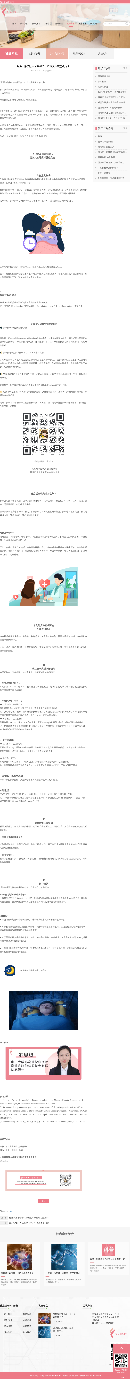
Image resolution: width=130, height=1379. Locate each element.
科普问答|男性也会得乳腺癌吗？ (112, 102)
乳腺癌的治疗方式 (106, 147)
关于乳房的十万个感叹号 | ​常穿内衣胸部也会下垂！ (29, 1223)
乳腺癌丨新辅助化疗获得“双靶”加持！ (112, 152)
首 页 (14, 25)
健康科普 (59, 25)
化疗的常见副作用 (106, 142)
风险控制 (102, 54)
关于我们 (24, 25)
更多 (125, 68)
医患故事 (82, 25)
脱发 (100, 136)
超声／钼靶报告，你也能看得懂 (112, 92)
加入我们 (27, 1332)
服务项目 (36, 25)
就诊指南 (47, 25)
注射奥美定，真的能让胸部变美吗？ (112, 178)
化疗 (11, 1211)
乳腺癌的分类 (104, 76)
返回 (43, 1201)
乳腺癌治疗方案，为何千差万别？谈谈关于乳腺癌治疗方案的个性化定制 (112, 162)
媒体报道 (27, 1314)
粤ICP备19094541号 (93, 1376)
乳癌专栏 (71, 25)
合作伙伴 (27, 1320)
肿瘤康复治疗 (80, 54)
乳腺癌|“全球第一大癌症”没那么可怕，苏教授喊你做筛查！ (112, 118)
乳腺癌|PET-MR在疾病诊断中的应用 (112, 113)
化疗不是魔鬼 (104, 173)
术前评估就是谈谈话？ (108, 168)
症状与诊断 (34, 54)
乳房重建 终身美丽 (106, 157)
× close (121, 1377)
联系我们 (94, 25)
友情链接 (27, 1326)
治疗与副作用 (57, 54)
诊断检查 (102, 81)
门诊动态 (8, 1332)
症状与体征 (103, 87)
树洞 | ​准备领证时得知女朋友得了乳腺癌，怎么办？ (29, 1218)
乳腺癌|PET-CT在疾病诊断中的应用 (112, 108)
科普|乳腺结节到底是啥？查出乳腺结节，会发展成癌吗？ (112, 97)
